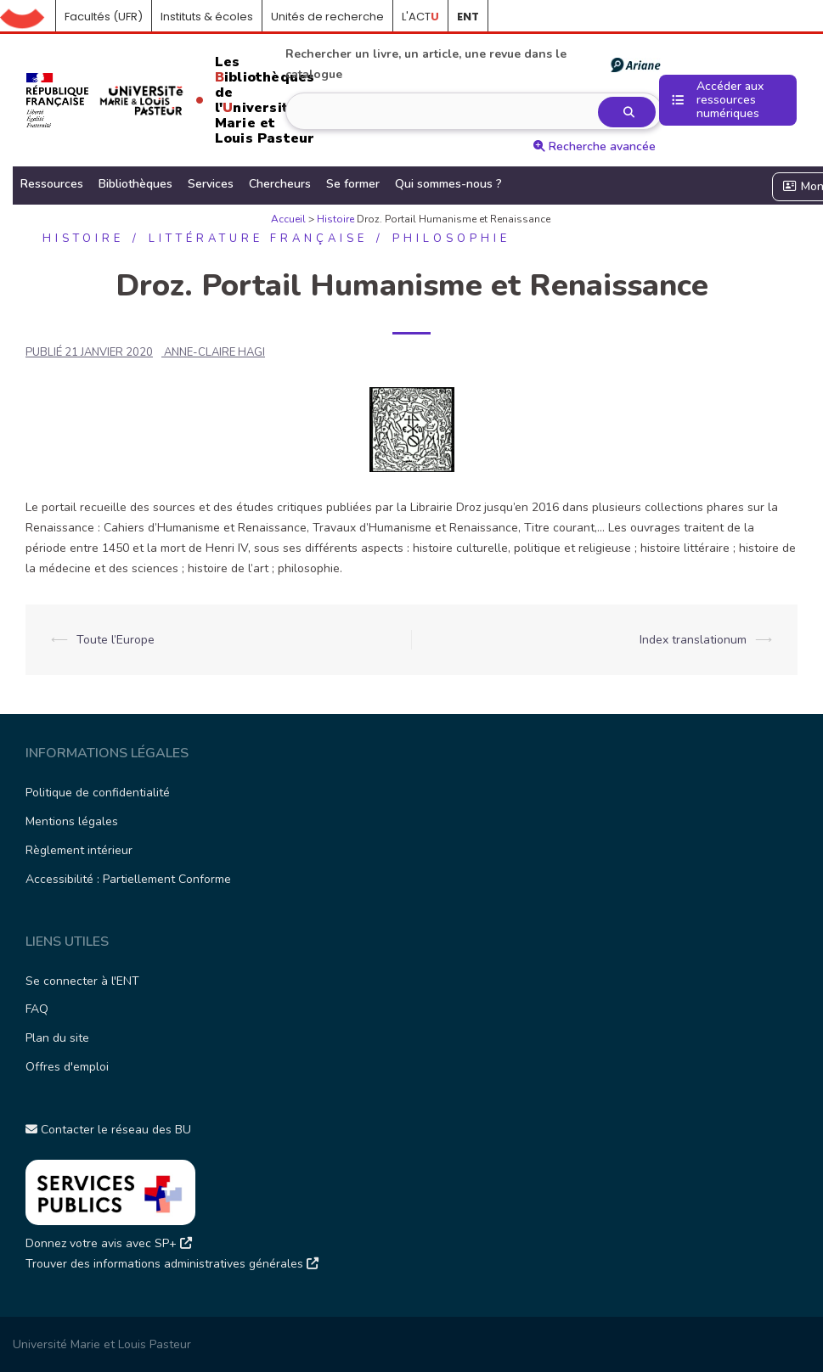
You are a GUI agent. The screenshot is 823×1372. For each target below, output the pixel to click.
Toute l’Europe (115, 640)
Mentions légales (71, 821)
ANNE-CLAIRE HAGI (214, 352)
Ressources (51, 184)
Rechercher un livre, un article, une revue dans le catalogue (472, 64)
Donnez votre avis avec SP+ (108, 1243)
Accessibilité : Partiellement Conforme (128, 879)
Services (211, 184)
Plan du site (57, 1038)
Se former (353, 184)
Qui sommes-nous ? (448, 184)
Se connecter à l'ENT (82, 981)
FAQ (36, 1009)
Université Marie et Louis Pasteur (102, 1344)
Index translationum (693, 640)
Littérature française (258, 238)
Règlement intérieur (78, 850)
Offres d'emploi (67, 1067)
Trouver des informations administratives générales (171, 1264)
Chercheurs (280, 184)
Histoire (335, 219)
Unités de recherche (327, 16)
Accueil (28, 17)
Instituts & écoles (207, 16)
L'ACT (420, 16)
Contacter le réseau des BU (108, 1130)
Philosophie (451, 238)
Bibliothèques (135, 184)
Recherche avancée (594, 146)
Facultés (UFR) (104, 16)
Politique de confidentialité (97, 792)
